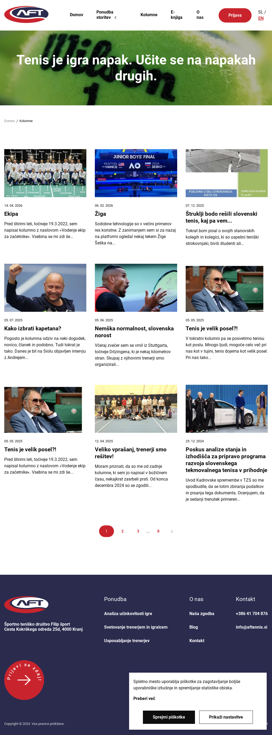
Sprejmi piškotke (169, 717)
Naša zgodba (201, 613)
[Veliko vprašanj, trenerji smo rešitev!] (136, 444)
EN (261, 18)
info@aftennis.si (251, 627)
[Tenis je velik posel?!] (226, 316)
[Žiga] (136, 198)
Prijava (235, 15)
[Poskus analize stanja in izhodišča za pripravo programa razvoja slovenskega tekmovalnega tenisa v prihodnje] (226, 444)
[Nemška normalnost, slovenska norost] (136, 316)
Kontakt (196, 640)
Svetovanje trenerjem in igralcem (136, 627)
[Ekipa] (45, 198)
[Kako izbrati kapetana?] (45, 316)
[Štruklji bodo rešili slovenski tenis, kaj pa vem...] (226, 198)
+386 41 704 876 (252, 613)
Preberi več (144, 698)
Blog (193, 627)
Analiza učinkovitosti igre (128, 613)
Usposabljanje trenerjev (127, 640)
